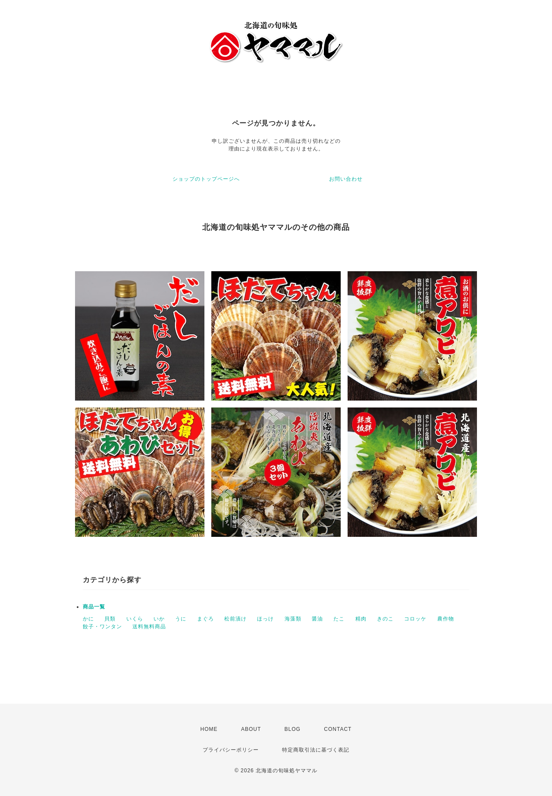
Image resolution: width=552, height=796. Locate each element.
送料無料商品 (149, 627)
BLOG (293, 729)
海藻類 (293, 619)
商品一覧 (94, 607)
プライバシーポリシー (231, 750)
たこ (339, 619)
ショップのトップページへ (206, 179)
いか (159, 619)
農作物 (445, 619)
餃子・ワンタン (102, 627)
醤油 (317, 619)
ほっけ (265, 619)
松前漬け (235, 619)
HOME (209, 729)
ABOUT (251, 729)
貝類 (110, 619)
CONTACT (337, 729)
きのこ (385, 619)
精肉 (361, 619)
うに (180, 619)
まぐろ (205, 619)
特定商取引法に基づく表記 (315, 750)
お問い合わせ (346, 179)
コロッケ (415, 619)
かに (88, 619)
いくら (134, 619)
